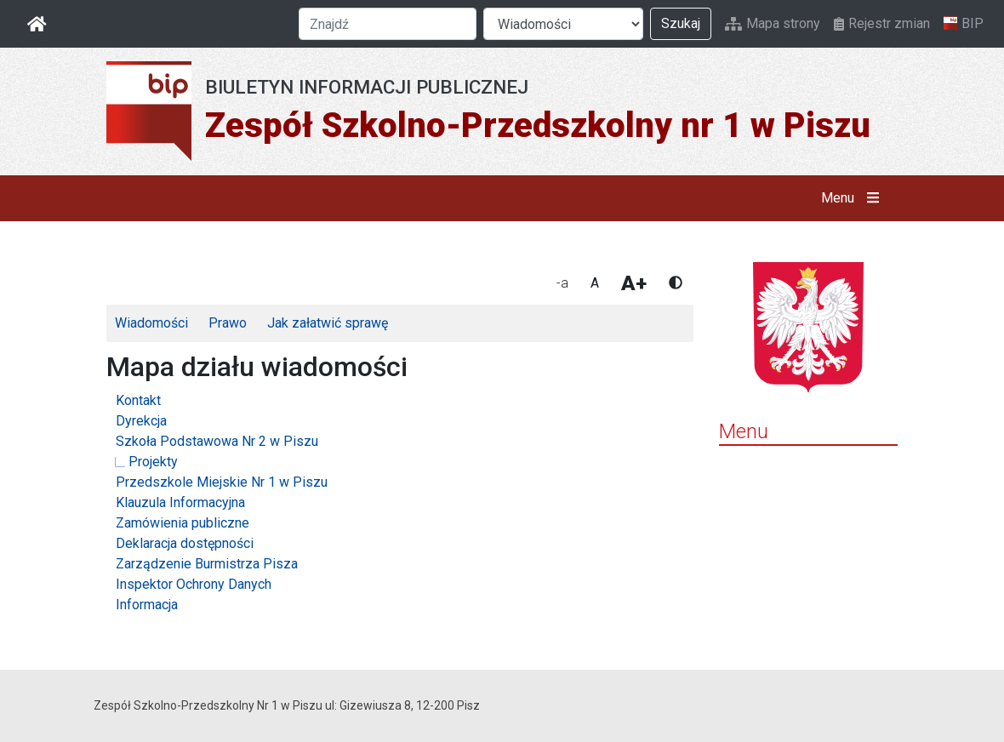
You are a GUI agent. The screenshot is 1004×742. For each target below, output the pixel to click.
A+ (634, 283)
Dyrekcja (141, 421)
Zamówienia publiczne (182, 523)
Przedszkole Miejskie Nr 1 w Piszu (222, 482)
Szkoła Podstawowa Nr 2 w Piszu (217, 441)
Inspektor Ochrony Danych (193, 584)
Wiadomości (151, 323)
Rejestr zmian (882, 23)
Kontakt (138, 400)
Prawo (227, 323)
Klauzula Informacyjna (180, 502)
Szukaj (680, 23)
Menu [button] (854, 198)
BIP (964, 23)
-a (562, 283)
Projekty (153, 462)
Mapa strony (772, 23)
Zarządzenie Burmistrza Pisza (207, 564)
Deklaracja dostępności (185, 543)
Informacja (147, 604)
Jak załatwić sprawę (327, 323)
